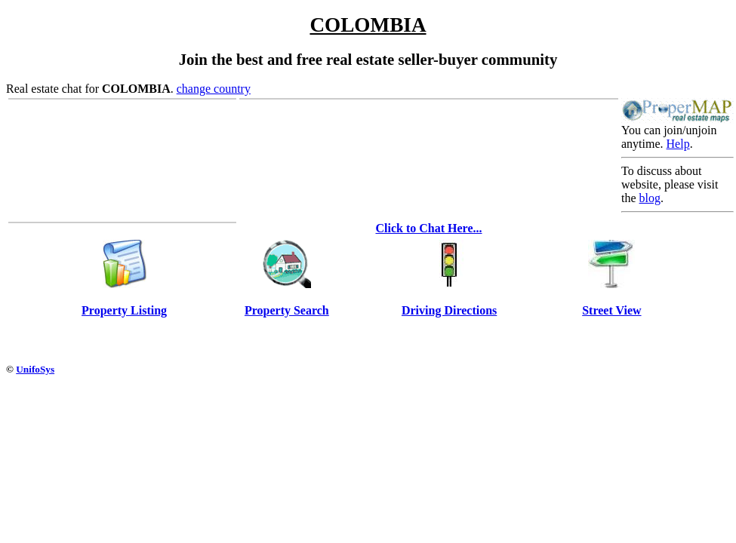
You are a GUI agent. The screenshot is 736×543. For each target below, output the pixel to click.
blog (650, 198)
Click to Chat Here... (428, 228)
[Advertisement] (281, 341)
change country (214, 88)
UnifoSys (35, 369)
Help (678, 143)
